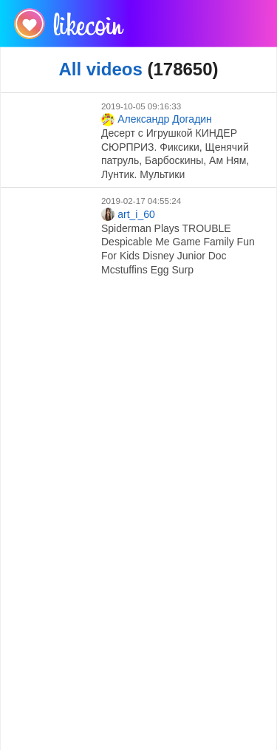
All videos (100, 69)
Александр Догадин (156, 119)
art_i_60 (128, 214)
